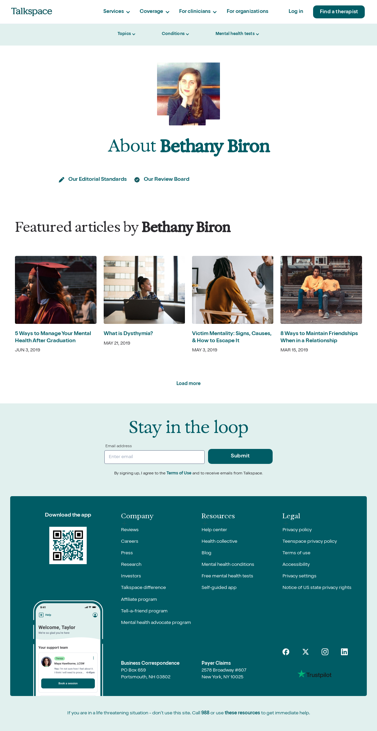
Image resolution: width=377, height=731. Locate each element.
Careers (129, 541)
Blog (206, 553)
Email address (118, 447)
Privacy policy (297, 530)
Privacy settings (299, 576)
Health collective (219, 541)
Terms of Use (179, 474)
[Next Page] (188, 384)
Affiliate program (139, 599)
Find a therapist (339, 12)
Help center (214, 530)
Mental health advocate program (156, 623)
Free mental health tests (227, 576)
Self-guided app (219, 588)
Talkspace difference (143, 588)
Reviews (130, 530)
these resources (242, 713)
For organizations (247, 11)
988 (205, 713)
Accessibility (296, 564)
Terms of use (296, 553)
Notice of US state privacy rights (317, 588)
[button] (116, 12)
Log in (296, 11)
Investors (131, 576)
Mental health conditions (228, 564)
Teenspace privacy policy (309, 541)
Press (127, 553)
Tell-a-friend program (144, 611)
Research (131, 564)
